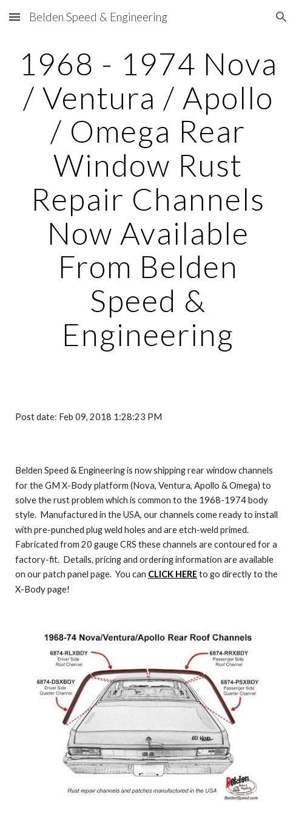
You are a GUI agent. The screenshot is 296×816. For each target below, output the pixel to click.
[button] (14, 16)
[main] (148, 199)
